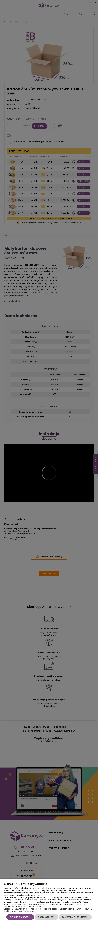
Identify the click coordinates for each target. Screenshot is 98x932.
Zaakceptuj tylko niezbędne (75, 917)
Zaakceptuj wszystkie (20, 917)
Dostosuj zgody (46, 917)
